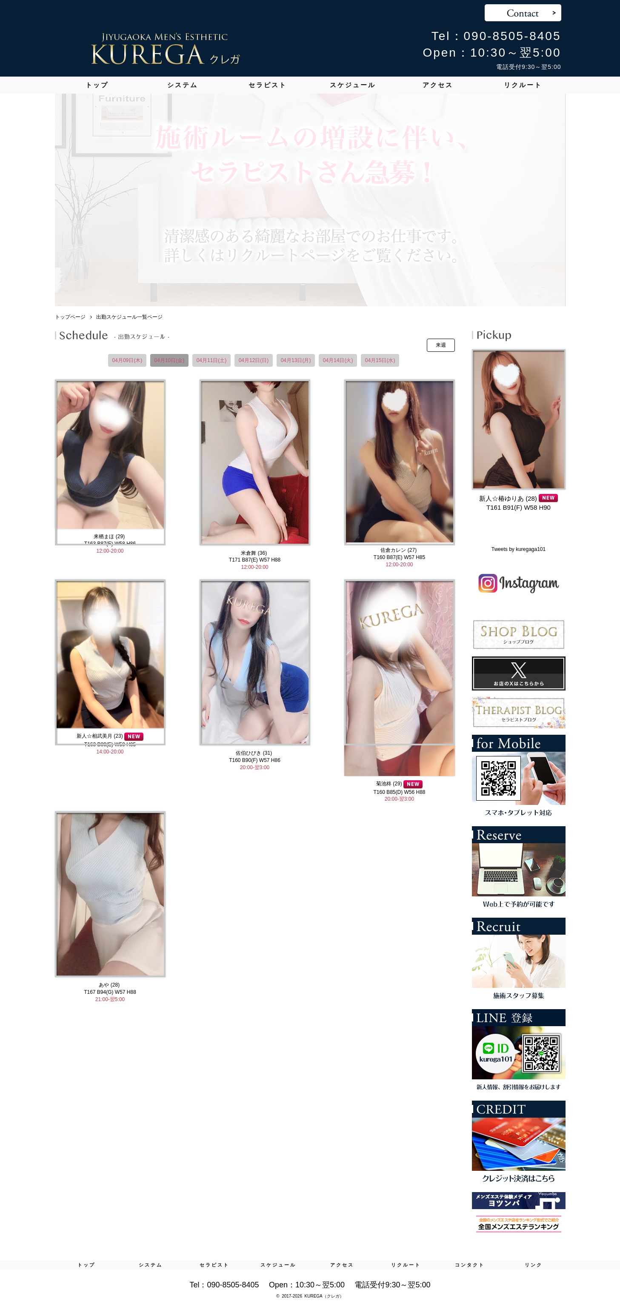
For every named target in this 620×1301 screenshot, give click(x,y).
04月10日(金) (169, 360)
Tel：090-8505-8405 (496, 36)
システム (182, 84)
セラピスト (268, 84)
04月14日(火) (338, 360)
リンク (534, 1264)
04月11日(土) (212, 360)
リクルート (523, 84)
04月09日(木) (127, 360)
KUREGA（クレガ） (324, 1296)
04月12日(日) (254, 360)
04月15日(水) (380, 360)
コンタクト (470, 1264)
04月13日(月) (296, 360)
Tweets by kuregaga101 (518, 549)
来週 (441, 345)
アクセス (438, 84)
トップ (97, 84)
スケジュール (353, 84)
